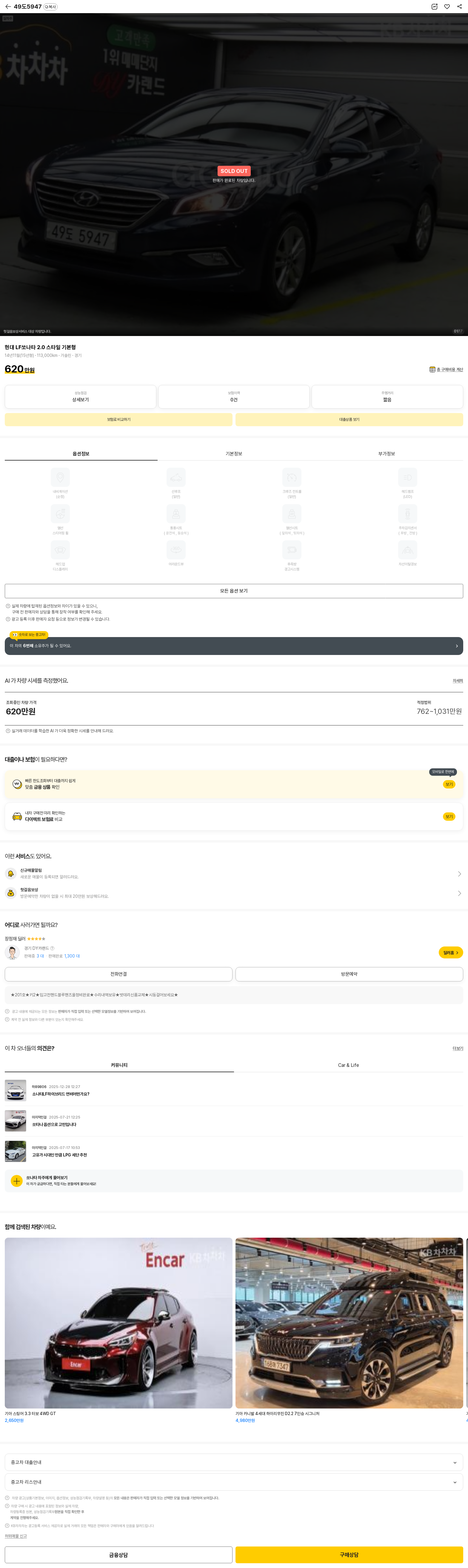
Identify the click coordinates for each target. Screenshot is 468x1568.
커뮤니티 (119, 1065)
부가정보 (386, 454)
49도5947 (36, 6)
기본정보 (234, 454)
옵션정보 (81, 454)
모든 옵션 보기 (234, 591)
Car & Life (348, 1065)
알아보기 (234, 784)
